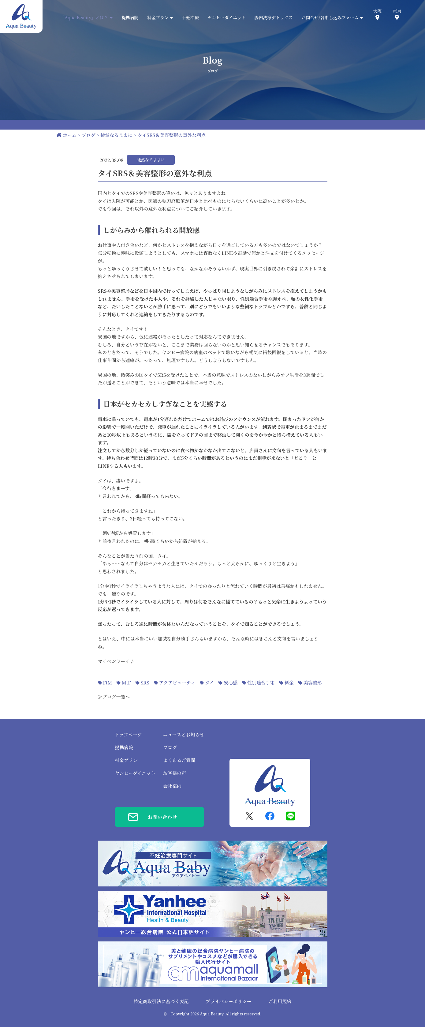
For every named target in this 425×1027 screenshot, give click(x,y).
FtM (107, 682)
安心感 (230, 682)
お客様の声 (174, 773)
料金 (289, 682)
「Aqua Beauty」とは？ (86, 17)
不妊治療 (190, 17)
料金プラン (126, 760)
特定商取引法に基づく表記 (161, 1001)
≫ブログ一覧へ (114, 696)
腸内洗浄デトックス (273, 17)
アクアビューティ (177, 682)
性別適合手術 (261, 682)
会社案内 (172, 786)
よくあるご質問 (179, 760)
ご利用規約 (279, 1001)
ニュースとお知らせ (183, 734)
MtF (126, 682)
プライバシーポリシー (228, 1001)
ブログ (170, 747)
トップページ (128, 734)
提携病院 (130, 17)
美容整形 (313, 682)
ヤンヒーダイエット (226, 17)
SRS (145, 682)
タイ (209, 682)
